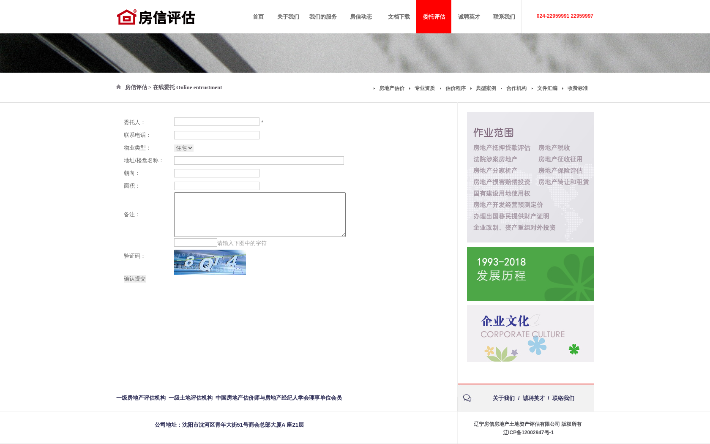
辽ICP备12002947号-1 (528, 433)
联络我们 (563, 398)
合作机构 (516, 88)
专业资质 (425, 88)
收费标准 (578, 88)
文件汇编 (547, 88)
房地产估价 (391, 88)
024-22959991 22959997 (565, 16)
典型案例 (486, 88)
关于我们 (504, 398)
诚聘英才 (534, 398)
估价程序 (455, 88)
